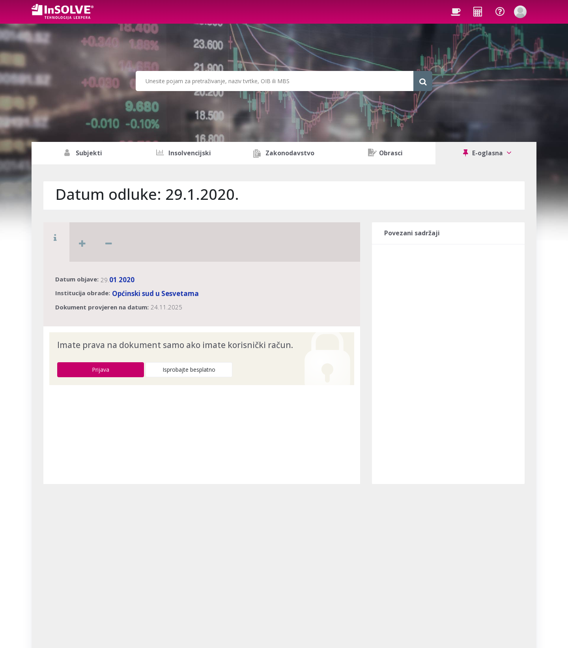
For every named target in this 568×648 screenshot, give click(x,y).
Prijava (100, 369)
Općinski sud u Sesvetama (155, 293)
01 (113, 279)
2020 (127, 279)
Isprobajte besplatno (189, 369)
